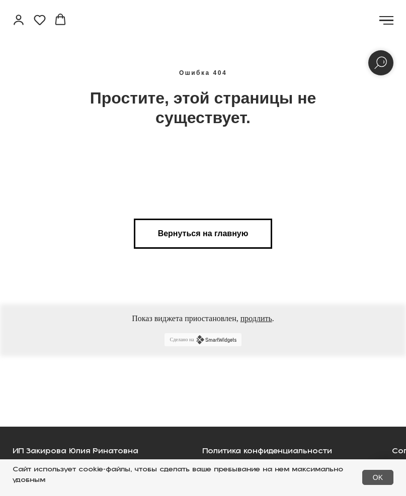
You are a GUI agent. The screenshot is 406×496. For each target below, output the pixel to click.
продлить (256, 318)
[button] (19, 20)
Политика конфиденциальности (267, 454)
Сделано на (203, 339)
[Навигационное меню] (386, 20)
